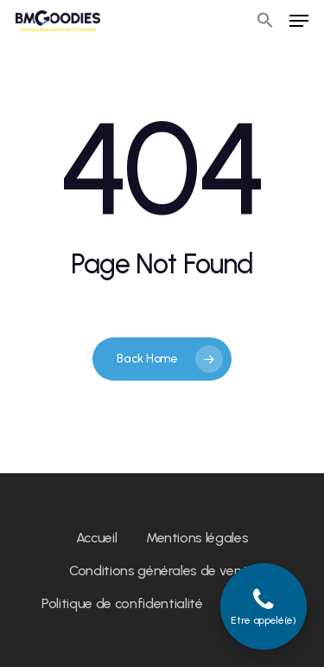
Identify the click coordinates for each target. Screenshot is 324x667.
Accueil (97, 537)
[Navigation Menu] (298, 20)
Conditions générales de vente (162, 570)
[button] (265, 20)
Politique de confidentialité (121, 603)
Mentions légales (197, 537)
